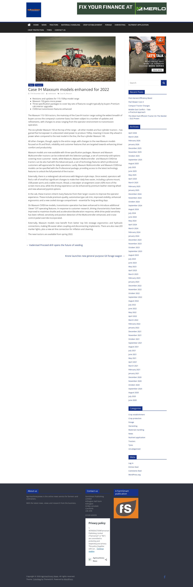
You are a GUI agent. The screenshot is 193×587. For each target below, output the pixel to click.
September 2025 (135, 159)
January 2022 (134, 327)
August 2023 (134, 255)
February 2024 (134, 232)
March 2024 (133, 228)
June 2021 (133, 354)
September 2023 (135, 251)
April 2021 (133, 362)
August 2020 (134, 392)
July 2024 (132, 213)
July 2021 (132, 350)
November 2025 (135, 152)
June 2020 (133, 400)
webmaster (52, 93)
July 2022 (132, 305)
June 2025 (133, 171)
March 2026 (133, 137)
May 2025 (132, 175)
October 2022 (134, 293)
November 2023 (135, 243)
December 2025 (135, 148)
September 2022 (135, 297)
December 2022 (135, 285)
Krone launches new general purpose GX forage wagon (95, 255)
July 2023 (132, 259)
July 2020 (132, 396)
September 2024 (135, 205)
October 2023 (134, 247)
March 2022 (133, 320)
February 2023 (134, 278)
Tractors (53, 25)
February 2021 (134, 369)
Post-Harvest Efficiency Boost (141, 98)
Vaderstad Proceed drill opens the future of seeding (54, 245)
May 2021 (132, 358)
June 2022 (133, 308)
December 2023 (135, 240)
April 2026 (133, 133)
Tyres (49, 30)
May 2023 (132, 266)
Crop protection (36, 30)
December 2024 (135, 194)
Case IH (62, 93)
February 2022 (134, 324)
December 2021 (135, 331)
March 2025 (133, 182)
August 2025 (134, 163)
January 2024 (134, 236)
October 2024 (134, 201)
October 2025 (134, 156)
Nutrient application (138, 25)
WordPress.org (135, 474)
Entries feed (133, 467)
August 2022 (134, 301)
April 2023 (133, 270)
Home (36, 25)
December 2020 (135, 377)
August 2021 (134, 347)
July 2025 (132, 167)
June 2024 (133, 217)
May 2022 (132, 312)
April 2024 (133, 224)
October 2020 (134, 385)
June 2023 (133, 263)
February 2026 (134, 140)
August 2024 (134, 209)
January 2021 (134, 373)
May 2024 (132, 221)
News (44, 25)
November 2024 (135, 198)
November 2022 (135, 289)
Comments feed (135, 471)
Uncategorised (134, 449)
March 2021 (133, 366)
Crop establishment (92, 25)
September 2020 (135, 389)
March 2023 (133, 274)
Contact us (60, 30)
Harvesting (120, 25)
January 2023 (134, 282)
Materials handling (70, 25)
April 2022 (133, 316)
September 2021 (135, 343)
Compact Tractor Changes (139, 106)
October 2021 (134, 339)
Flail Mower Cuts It (136, 102)
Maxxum (69, 93)
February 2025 (134, 186)
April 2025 (133, 179)
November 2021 (135, 335)
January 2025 (134, 190)
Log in (131, 463)
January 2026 (134, 144)
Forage (108, 25)
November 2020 (135, 381)
